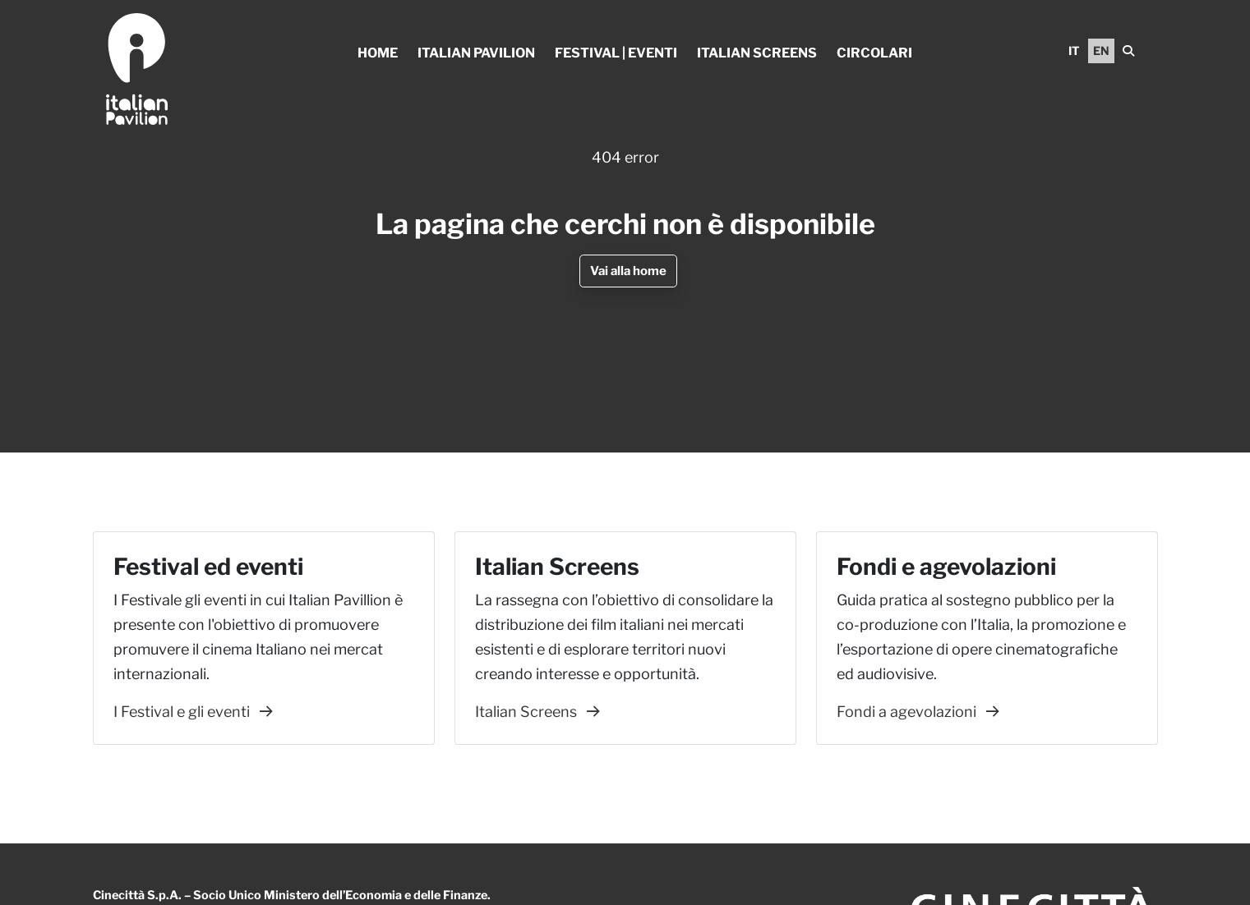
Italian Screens (757, 53)
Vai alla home (628, 271)
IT (1074, 50)
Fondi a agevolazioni (918, 711)
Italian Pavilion (476, 53)
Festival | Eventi (616, 53)
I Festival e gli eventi (193, 711)
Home (377, 53)
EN (1101, 50)
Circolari (874, 53)
